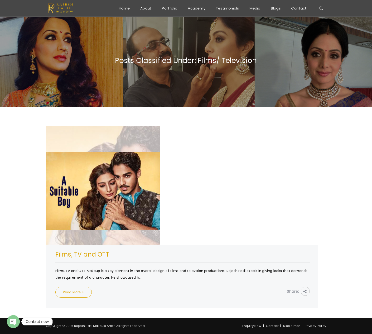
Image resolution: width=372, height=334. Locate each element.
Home (124, 8)
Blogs (276, 8)
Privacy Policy (315, 326)
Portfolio (169, 8)
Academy (196, 8)
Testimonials (227, 8)
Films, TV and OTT (82, 254)
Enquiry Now (251, 326)
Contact (299, 8)
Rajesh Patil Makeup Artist (94, 326)
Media (255, 8)
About (145, 8)
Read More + (73, 292)
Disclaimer (291, 326)
